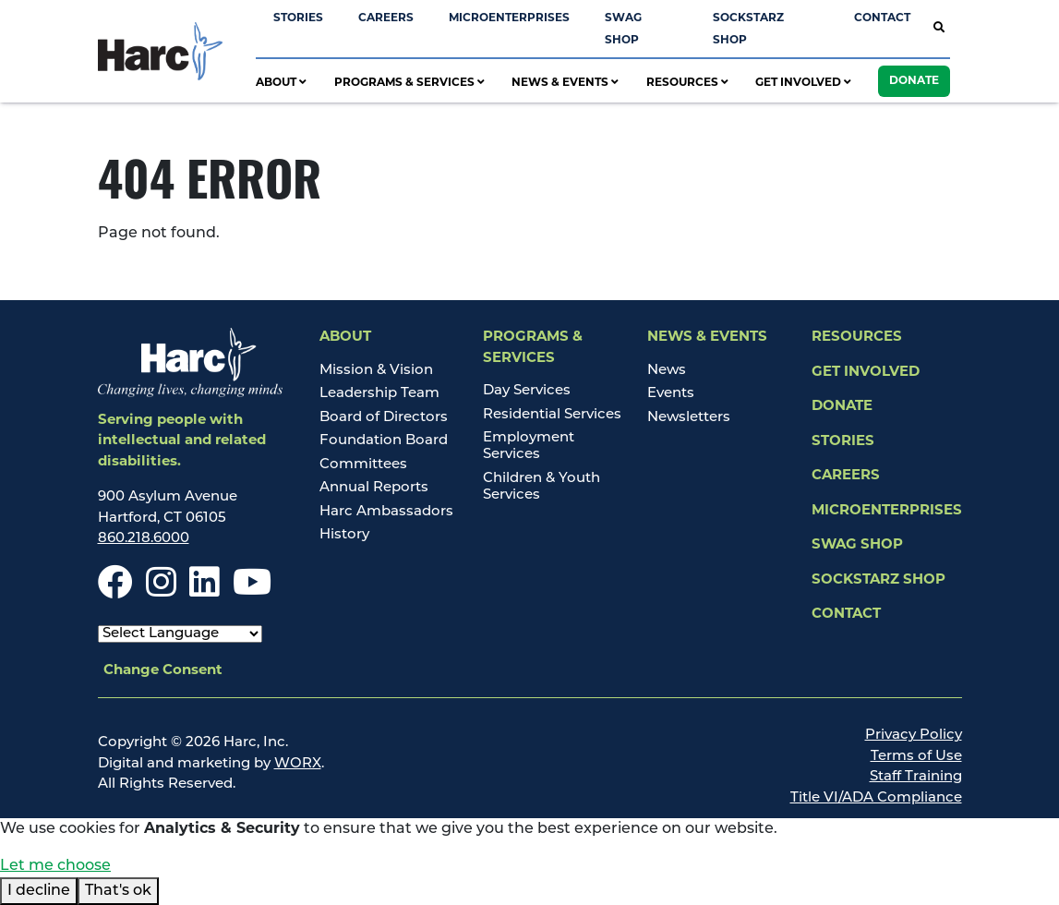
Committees (363, 465)
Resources (687, 83)
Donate (914, 81)
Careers (386, 18)
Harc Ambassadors (386, 512)
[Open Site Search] (939, 29)
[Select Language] (180, 634)
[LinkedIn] (204, 591)
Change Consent (163, 671)
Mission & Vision (376, 371)
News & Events (565, 83)
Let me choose (55, 866)
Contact (882, 18)
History (344, 535)
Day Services (527, 391)
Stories (298, 18)
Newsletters (688, 418)
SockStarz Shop (878, 580)
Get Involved (803, 83)
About (281, 83)
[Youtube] (252, 591)
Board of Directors (383, 418)
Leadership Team (379, 394)
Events (670, 394)
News (666, 371)
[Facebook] (115, 591)
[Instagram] (161, 591)
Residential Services (552, 415)
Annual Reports (373, 488)
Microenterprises (509, 18)
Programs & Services (409, 83)
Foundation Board (383, 441)
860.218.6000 (143, 539)
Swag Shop (857, 545)
